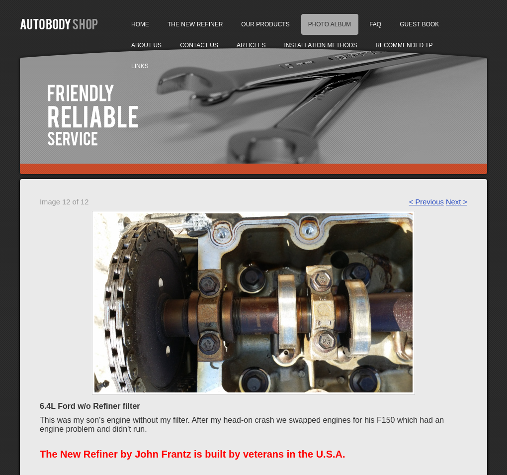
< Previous (426, 202)
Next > (456, 202)
